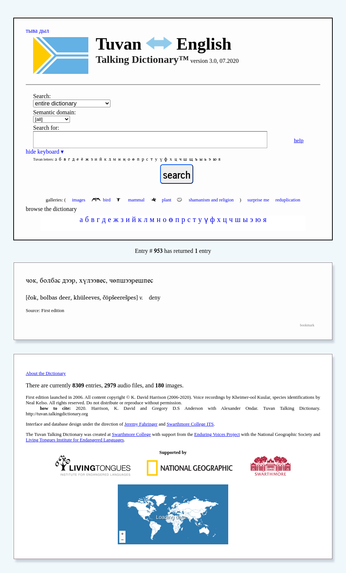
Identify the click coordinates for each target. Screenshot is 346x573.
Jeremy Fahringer (141, 424)
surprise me (258, 200)
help (298, 140)
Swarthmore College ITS (190, 424)
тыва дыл (37, 31)
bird (102, 200)
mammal (130, 200)
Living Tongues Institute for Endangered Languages (75, 440)
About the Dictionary (46, 373)
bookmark (307, 325)
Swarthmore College (131, 434)
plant (162, 200)
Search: (42, 96)
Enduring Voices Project (217, 434)
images (78, 200)
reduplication (287, 200)
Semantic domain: (54, 112)
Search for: (46, 128)
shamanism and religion (206, 200)
